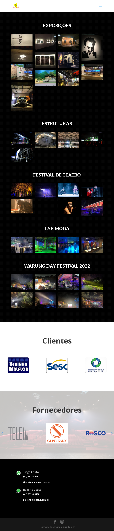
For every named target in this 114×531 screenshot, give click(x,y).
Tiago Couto (31, 472)
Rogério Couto (32, 489)
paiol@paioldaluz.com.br (36, 499)
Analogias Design (65, 527)
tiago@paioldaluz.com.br (36, 482)
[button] (112, 365)
